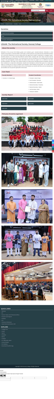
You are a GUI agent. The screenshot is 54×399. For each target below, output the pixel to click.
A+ (1, 1)
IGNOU (37, 0)
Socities (16, 24)
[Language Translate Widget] (38, 10)
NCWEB (41, 0)
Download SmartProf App (7, 346)
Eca (20, 24)
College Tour (48, 0)
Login (12, 0)
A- (5, 1)
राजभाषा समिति (31, 0)
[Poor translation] (4, 376)
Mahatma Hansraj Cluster (21, 0)
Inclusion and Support (7, 39)
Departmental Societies (8, 33)
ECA (3, 36)
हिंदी (10, 1)
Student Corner (8, 24)
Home (2, 24)
